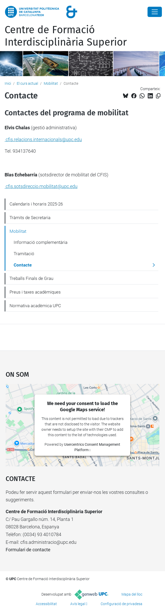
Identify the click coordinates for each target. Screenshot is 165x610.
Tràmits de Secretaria (30, 217)
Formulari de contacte (28, 549)
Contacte (23, 265)
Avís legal (77, 604)
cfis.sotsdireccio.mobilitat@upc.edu (41, 186)
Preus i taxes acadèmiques (35, 292)
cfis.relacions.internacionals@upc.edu (43, 139)
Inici (8, 83)
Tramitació (24, 253)
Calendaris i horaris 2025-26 (36, 204)
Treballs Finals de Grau (31, 278)
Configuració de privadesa (121, 604)
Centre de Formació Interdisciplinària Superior (66, 36)
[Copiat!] (158, 96)
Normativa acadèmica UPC (35, 305)
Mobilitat (51, 83)
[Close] (154, 12)
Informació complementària (40, 242)
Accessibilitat (46, 604)
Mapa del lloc (131, 594)
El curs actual (27, 83)
